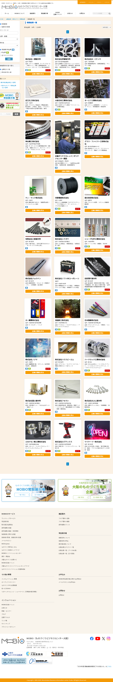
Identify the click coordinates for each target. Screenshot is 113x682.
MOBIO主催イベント (57, 13)
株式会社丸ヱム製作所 (93, 400)
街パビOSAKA (6, 588)
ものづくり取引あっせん (9, 547)
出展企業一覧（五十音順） (67, 553)
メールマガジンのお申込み (67, 582)
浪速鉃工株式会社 (62, 320)
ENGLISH (91, 2)
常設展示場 (44, 13)
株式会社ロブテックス (63, 441)
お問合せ (82, 13)
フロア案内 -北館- (64, 518)
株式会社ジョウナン (33, 278)
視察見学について (64, 538)
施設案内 (32, 13)
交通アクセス (6, 617)
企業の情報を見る (38, 74)
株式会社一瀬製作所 (33, 59)
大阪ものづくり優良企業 (18, 19)
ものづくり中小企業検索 (9, 585)
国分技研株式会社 (91, 197)
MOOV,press (5, 544)
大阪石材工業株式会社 (63, 100)
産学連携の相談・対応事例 (10, 531)
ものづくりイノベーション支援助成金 (13, 569)
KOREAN (106, 2)
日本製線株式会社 (91, 320)
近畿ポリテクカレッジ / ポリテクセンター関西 (67, 157)
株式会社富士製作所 (33, 400)
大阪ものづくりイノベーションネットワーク (15, 566)
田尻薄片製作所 (91, 278)
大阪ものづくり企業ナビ (9, 559)
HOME (1, 19)
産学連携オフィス (64, 524)
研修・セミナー (6, 611)
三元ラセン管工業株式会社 (35, 441)
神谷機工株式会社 (32, 141)
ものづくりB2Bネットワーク (11, 550)
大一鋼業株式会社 (32, 320)
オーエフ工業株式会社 (93, 100)
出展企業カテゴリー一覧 (66, 547)
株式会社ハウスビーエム (64, 359)
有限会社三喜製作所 (33, 239)
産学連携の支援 (6, 528)
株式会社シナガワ (62, 239)
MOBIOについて (20, 13)
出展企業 (8, 19)
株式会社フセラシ (62, 400)
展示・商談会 (6, 556)
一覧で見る (21, 495)
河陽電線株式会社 (62, 197)
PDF (48, 70)
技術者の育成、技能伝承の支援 (11, 537)
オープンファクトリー (8, 582)
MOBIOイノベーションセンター (11, 553)
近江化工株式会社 (32, 100)
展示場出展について (65, 544)
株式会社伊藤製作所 (62, 59)
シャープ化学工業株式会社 (95, 239)
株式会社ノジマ (31, 359)
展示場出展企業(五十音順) (8, 82)
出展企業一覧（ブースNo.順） (68, 550)
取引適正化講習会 (7, 524)
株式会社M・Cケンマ (93, 59)
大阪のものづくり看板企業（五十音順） (8, 86)
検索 (8, 59)
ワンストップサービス (8, 518)
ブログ (4, 614)
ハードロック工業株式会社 (95, 359)
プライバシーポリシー (8, 627)
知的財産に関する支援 (8, 534)
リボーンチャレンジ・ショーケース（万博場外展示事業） (20, 591)
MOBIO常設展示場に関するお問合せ (70, 579)
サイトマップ (6, 623)
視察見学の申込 (63, 541)
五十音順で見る (39, 495)
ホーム (7, 13)
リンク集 (4, 620)
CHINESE (99, 2)
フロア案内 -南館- (64, 521)
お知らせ (70, 13)
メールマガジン (6, 540)
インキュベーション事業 (9, 579)
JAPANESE (83, 2)
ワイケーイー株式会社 (93, 441)
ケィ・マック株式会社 (33, 197)
